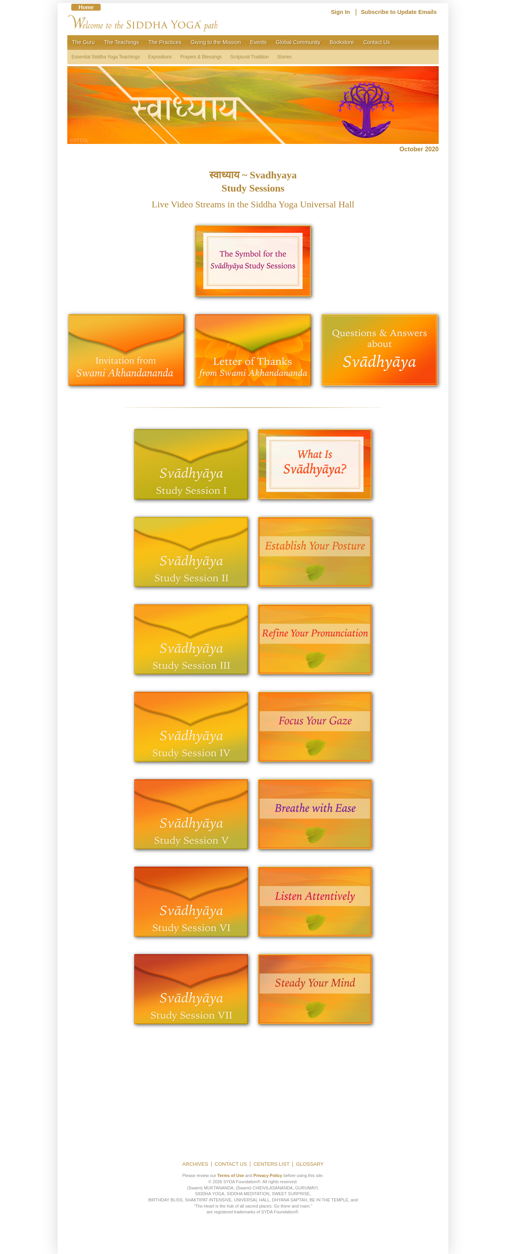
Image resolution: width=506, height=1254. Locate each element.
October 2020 (419, 149)
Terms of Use (230, 1175)
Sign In (340, 12)
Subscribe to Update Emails (399, 12)
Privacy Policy (267, 1175)
